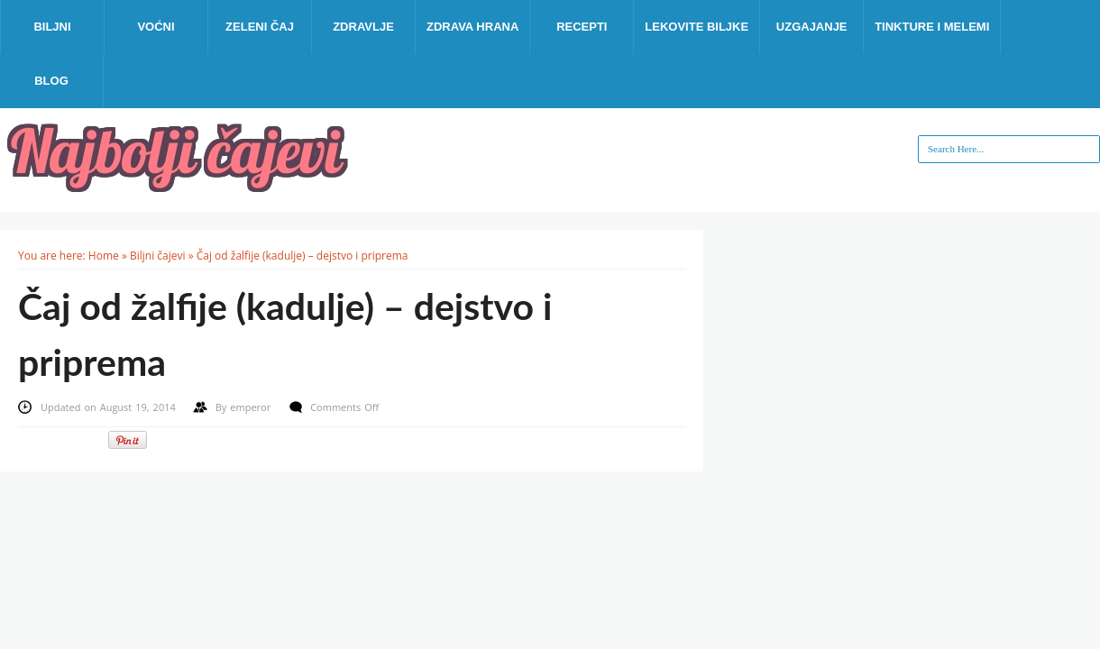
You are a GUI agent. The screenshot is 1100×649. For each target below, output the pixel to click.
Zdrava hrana (472, 26)
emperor (252, 407)
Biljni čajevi (158, 255)
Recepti (581, 26)
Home (103, 255)
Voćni (155, 26)
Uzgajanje (812, 26)
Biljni (51, 26)
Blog (51, 80)
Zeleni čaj (259, 26)
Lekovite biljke (696, 26)
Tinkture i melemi (932, 26)
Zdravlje (363, 26)
